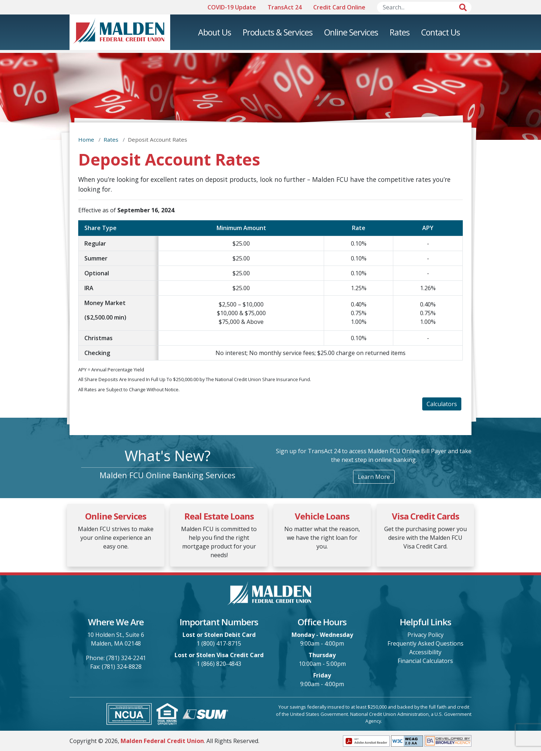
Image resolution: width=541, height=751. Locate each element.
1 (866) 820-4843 (219, 664)
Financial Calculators (425, 661)
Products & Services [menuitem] (278, 32)
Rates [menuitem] (400, 32)
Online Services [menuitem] (351, 32)
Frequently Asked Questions (425, 643)
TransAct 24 (285, 7)
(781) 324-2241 (126, 658)
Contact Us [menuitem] (440, 32)
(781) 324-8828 (122, 667)
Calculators (442, 404)
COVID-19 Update (231, 7)
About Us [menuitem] (214, 32)
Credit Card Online (339, 7)
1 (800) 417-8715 (219, 643)
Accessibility (425, 652)
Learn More (374, 477)
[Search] (424, 7)
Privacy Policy (425, 635)
